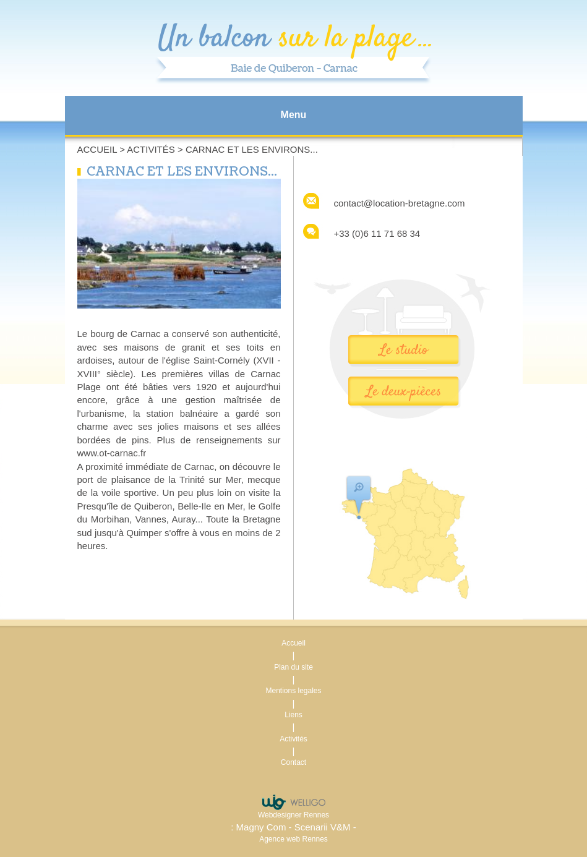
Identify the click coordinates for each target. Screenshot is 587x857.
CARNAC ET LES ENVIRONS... (252, 149)
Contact (293, 762)
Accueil (97, 149)
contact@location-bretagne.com (399, 203)
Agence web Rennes (293, 839)
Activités (151, 149)
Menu (294, 114)
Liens (293, 714)
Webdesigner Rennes (293, 815)
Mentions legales (293, 690)
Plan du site (293, 667)
